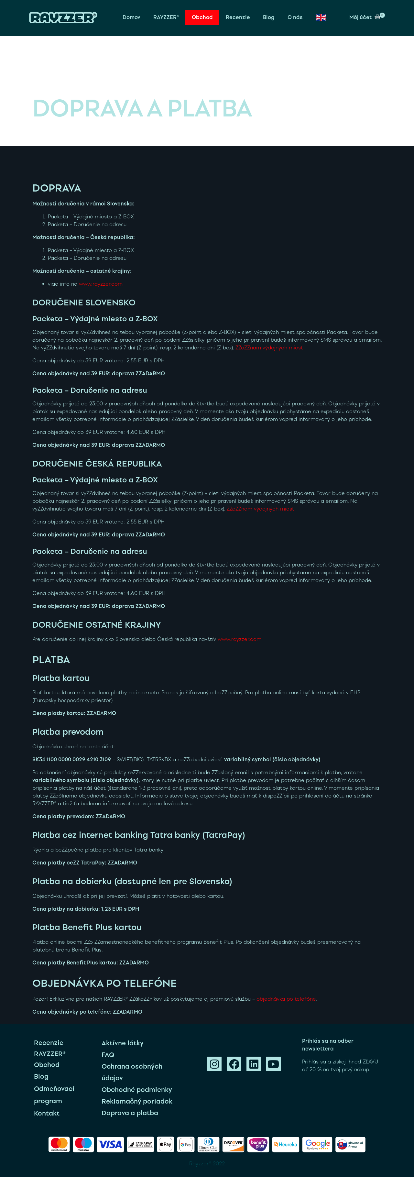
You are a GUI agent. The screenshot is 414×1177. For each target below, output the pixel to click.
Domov (131, 17)
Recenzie (238, 17)
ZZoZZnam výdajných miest (269, 348)
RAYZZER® (166, 17)
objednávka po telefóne (286, 999)
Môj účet (360, 17)
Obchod (202, 17)
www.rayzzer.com (101, 284)
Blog (269, 17)
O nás (295, 17)
